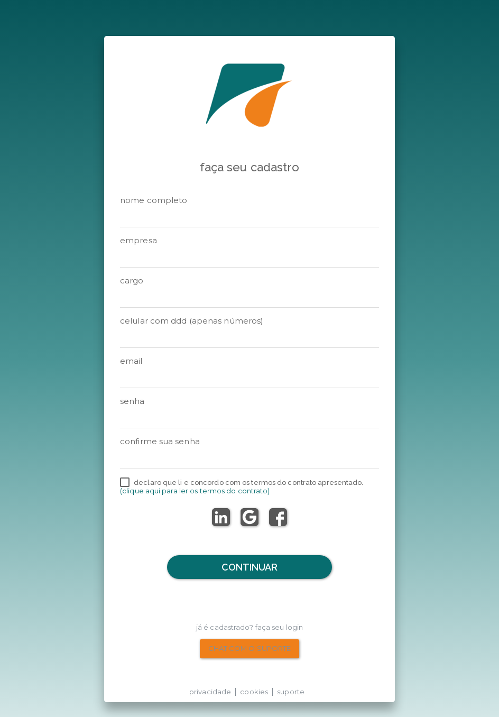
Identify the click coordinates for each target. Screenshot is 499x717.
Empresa (138, 240)
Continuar (249, 567)
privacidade (210, 691)
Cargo (132, 280)
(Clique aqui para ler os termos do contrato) (195, 490)
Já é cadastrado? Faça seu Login (249, 627)
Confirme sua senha (160, 441)
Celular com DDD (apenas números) (191, 321)
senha (132, 401)
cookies (254, 691)
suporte (290, 691)
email (131, 361)
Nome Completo (153, 200)
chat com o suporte (249, 648)
